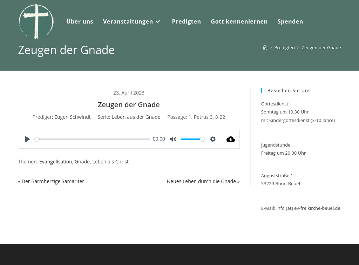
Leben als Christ (110, 161)
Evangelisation (55, 161)
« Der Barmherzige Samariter (51, 181)
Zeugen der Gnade (321, 47)
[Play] (27, 139)
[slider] (92, 139)
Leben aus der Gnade (135, 117)
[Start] (265, 47)
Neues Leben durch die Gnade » (203, 181)
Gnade (82, 161)
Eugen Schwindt (72, 117)
